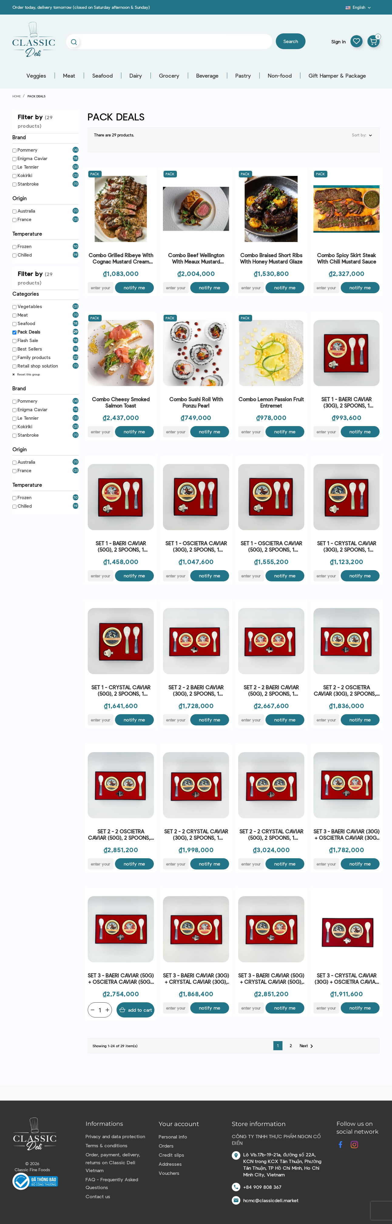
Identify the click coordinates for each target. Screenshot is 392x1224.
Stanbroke (28, 184)
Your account (179, 1124)
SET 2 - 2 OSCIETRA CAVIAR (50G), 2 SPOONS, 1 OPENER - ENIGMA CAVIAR (121, 834)
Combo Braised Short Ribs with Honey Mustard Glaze (271, 258)
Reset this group (28, 374)
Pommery (27, 150)
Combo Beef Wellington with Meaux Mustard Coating (196, 258)
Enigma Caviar (32, 158)
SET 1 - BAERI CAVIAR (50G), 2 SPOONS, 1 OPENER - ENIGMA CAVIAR (121, 546)
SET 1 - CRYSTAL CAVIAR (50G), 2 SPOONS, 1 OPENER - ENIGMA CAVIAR (121, 690)
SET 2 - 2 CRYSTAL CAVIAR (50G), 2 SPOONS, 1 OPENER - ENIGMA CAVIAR (271, 834)
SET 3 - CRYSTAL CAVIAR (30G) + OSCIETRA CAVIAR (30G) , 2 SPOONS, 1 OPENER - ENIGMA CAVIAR (346, 978)
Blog (342, 9)
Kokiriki (25, 175)
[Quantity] (100, 1009)
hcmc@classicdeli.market (271, 1200)
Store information (259, 1124)
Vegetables (30, 306)
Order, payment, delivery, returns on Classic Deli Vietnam (113, 1162)
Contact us (98, 1196)
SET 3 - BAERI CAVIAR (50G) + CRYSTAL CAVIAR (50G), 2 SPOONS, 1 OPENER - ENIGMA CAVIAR (271, 978)
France (25, 219)
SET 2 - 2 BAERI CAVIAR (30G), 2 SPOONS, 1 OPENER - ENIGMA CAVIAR (196, 690)
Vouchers (169, 1173)
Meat (69, 75)
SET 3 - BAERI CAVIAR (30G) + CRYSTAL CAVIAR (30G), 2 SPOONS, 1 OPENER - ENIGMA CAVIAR (196, 978)
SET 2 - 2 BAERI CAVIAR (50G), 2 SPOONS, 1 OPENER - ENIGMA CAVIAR (271, 690)
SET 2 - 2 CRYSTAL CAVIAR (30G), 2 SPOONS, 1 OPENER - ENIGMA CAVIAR (196, 834)
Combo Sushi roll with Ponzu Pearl (196, 402)
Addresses (170, 1164)
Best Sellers (30, 348)
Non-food (280, 75)
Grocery (169, 75)
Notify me (134, 287)
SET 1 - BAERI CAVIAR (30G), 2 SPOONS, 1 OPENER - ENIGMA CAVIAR (347, 402)
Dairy (136, 75)
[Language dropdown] (359, 7)
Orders (166, 1145)
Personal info (173, 1136)
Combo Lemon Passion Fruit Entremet (271, 402)
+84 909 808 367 (262, 1187)
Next (307, 1046)
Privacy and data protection (115, 1136)
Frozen (25, 246)
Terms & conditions (106, 1145)
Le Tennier (28, 167)
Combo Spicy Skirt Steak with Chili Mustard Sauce (346, 258)
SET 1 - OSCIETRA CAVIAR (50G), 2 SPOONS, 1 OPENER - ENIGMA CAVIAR (271, 546)
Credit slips (171, 1155)
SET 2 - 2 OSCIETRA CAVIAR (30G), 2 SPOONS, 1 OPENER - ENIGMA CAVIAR (347, 690)
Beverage (207, 75)
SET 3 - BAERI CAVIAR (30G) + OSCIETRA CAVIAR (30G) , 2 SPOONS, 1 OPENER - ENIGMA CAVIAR (346, 834)
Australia (26, 211)
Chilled (25, 254)
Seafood (102, 75)
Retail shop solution (38, 365)
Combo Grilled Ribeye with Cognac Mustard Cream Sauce (121, 258)
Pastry (243, 75)
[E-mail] (100, 287)
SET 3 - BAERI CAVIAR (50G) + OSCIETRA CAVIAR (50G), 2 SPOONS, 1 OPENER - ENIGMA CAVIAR (121, 978)
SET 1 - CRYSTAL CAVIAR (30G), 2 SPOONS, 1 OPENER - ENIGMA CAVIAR (347, 546)
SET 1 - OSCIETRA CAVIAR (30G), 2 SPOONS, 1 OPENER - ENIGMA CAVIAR (196, 546)
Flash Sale (28, 340)
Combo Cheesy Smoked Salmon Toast (121, 402)
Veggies (36, 75)
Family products (34, 357)
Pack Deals (29, 332)
